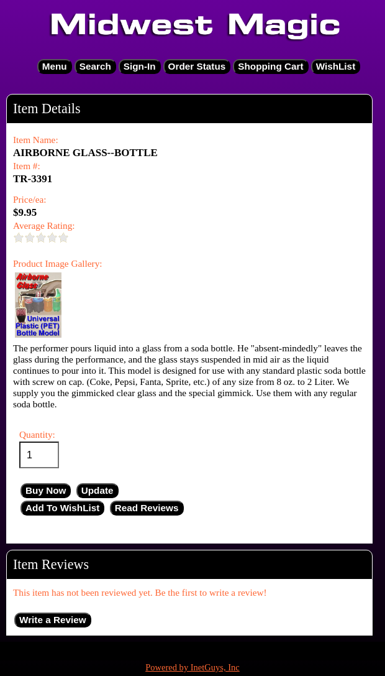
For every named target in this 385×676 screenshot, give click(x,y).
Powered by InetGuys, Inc (192, 667)
